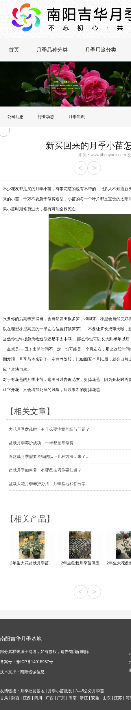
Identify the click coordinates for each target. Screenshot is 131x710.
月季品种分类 (52, 50)
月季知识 (77, 116)
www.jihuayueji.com (108, 155)
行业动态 (46, 116)
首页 (14, 50)
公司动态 (15, 116)
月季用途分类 (100, 50)
